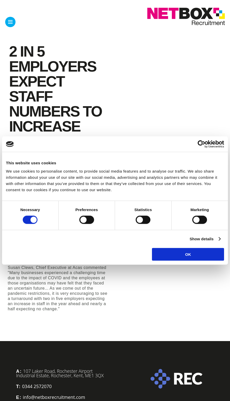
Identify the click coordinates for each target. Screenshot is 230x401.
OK (188, 254)
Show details (202, 239)
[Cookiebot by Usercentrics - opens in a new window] (201, 144)
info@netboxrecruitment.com (54, 397)
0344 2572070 (37, 386)
